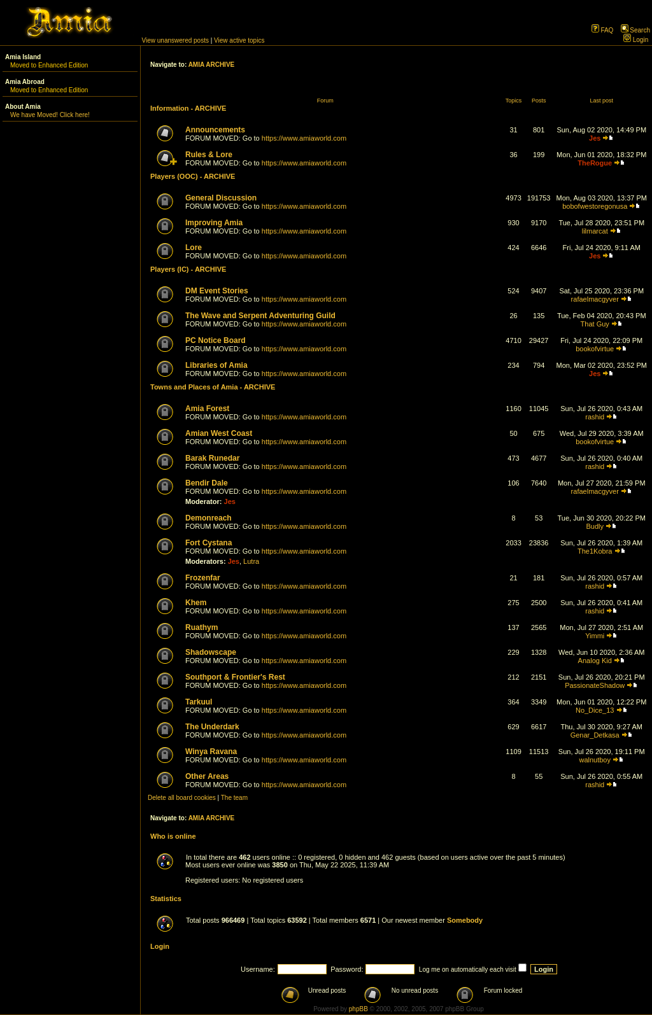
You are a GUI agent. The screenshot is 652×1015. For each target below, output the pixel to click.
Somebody (465, 920)
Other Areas (207, 776)
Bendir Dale (206, 483)
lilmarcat (595, 231)
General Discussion (221, 197)
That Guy (595, 324)
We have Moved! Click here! (50, 114)
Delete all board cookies (182, 797)
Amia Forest (207, 408)
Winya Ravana (211, 751)
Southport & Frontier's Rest (235, 677)
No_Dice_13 (595, 710)
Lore (193, 247)
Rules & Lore (208, 154)
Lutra (251, 561)
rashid (594, 417)
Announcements (215, 129)
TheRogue (595, 163)
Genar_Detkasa (595, 735)
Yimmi (594, 636)
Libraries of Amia (216, 365)
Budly (595, 526)
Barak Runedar (212, 458)
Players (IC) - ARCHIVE (188, 269)
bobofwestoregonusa (594, 206)
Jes (594, 138)
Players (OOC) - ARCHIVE (192, 176)
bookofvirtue (595, 349)
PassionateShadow (595, 685)
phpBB (358, 1008)
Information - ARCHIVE (188, 108)
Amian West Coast (218, 433)
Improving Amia (214, 222)
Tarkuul (198, 701)
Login (635, 39)
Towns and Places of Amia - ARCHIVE (212, 387)
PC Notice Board (215, 340)
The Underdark (212, 726)
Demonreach (208, 518)
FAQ (603, 30)
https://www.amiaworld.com (304, 138)
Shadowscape (210, 652)
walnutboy (595, 760)
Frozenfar (202, 577)
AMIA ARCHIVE (211, 64)
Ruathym (201, 627)
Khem (195, 602)
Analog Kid (595, 660)
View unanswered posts (175, 40)
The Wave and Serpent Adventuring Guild (260, 315)
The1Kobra (595, 551)
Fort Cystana (208, 542)
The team (234, 797)
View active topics (239, 40)
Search (635, 30)
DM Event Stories (216, 290)
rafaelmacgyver (595, 299)
